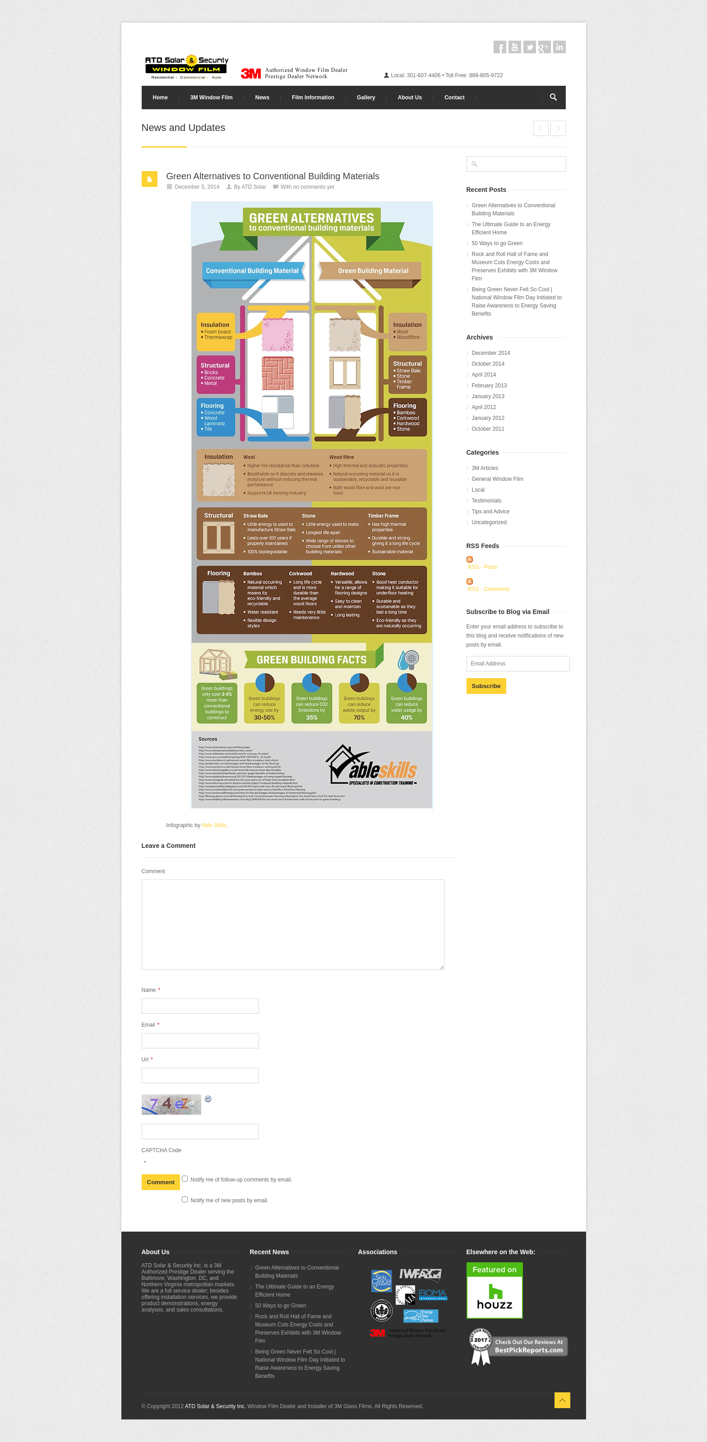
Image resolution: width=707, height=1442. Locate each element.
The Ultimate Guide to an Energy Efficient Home (558, 128)
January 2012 (488, 418)
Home (160, 97)
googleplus (544, 47)
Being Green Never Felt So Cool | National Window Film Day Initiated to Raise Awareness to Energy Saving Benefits (517, 301)
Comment (153, 871)
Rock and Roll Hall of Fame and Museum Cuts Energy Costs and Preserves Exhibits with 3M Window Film (515, 266)
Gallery (366, 97)
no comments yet (313, 187)
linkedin (559, 47)
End (541, 128)
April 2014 (484, 375)
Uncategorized (489, 522)
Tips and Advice (491, 511)
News (262, 97)
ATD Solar (253, 187)
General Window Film (498, 479)
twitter (529, 47)
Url (147, 1059)
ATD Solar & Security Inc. (215, 1406)
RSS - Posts (482, 567)
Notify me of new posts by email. (229, 1200)
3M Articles (485, 468)
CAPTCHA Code (162, 1150)
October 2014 (488, 364)
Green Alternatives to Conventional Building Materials (272, 176)
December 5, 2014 (197, 187)
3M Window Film (211, 97)
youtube (514, 47)
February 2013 (489, 385)
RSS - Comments (489, 589)
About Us (410, 97)
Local (478, 490)
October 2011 (488, 429)
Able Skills (214, 825)
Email (151, 1024)
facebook (500, 47)
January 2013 (488, 396)
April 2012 (484, 407)
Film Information (313, 97)
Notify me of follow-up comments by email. (241, 1180)
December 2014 (491, 353)
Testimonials (487, 501)
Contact (454, 97)
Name (151, 989)
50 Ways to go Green (497, 243)
